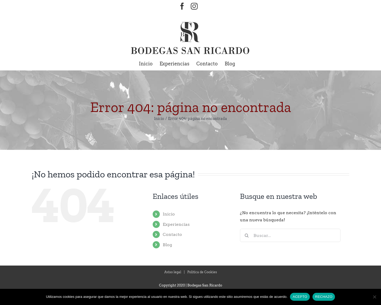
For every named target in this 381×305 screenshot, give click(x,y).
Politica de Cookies (202, 272)
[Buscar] (246, 235)
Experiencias (176, 224)
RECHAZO (323, 297)
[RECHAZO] (374, 296)
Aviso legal (172, 272)
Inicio (169, 214)
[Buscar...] (290, 235)
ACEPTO (300, 297)
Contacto (172, 234)
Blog (167, 244)
